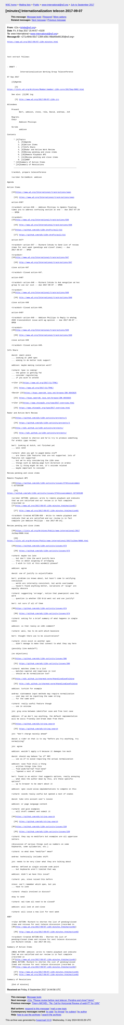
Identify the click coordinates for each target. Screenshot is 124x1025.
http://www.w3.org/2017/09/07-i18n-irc (39, 99)
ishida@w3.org (27, 27)
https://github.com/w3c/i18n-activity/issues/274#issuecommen (48, 483)
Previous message (57, 20)
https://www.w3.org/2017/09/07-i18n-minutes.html (32, 42)
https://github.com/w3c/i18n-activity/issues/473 (41, 546)
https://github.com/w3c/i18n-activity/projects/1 (41, 418)
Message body (34, 17)
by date (49, 1012)
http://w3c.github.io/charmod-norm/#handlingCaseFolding (45, 679)
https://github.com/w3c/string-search (35, 724)
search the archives (51, 1015)
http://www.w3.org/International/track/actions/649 (42, 330)
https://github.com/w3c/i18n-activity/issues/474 (41, 608)
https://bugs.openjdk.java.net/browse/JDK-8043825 (50, 393)
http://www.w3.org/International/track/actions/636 (42, 220)
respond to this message (37, 1008)
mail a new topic (59, 1008)
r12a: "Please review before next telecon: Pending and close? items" (60, 1000)
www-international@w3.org (55, 5)
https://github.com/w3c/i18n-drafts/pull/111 (39, 230)
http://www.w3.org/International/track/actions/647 (42, 257)
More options (60, 17)
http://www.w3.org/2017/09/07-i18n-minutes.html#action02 (45, 927)
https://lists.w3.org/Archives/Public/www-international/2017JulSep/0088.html (47, 541)
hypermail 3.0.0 (43, 1020)
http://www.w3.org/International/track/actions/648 (42, 292)
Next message (39, 20)
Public (36, 5)
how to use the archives (28, 1015)
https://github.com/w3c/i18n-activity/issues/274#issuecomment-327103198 (45, 493)
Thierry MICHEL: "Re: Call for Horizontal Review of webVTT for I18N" (66, 1003)
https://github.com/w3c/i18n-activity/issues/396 (41, 658)
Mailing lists (25, 5)
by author (82, 1012)
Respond (47, 17)
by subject (71, 1012)
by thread (59, 1012)
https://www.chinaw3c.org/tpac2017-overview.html (48, 403)
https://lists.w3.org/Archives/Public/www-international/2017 (48, 531)
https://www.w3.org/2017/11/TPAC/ (40, 383)
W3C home (11, 5)
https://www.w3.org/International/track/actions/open (43, 192)
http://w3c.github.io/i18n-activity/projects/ (39, 428)
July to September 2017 (82, 5)
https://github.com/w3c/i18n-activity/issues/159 (41, 827)
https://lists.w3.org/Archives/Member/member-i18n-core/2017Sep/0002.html (45, 89)
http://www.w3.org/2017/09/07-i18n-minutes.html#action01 (45, 506)
